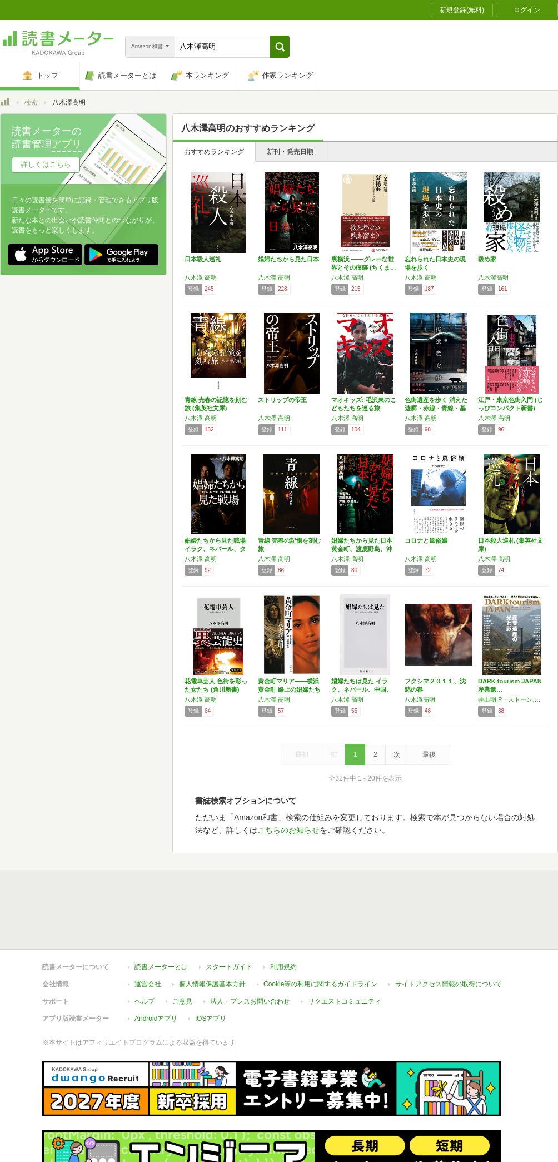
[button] (280, 47)
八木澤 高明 (201, 277)
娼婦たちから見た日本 (288, 259)
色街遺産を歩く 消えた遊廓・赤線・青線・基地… (436, 408)
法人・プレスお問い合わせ (250, 1001)
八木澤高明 (493, 277)
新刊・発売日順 (290, 152)
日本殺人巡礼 (203, 259)
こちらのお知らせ (288, 830)
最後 (429, 754)
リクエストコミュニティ (344, 1001)
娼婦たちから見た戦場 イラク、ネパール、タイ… (215, 548)
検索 (31, 102)
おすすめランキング (214, 152)
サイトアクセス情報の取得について (448, 984)
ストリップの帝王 (282, 399)
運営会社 (147, 984)
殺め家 (487, 259)
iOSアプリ (210, 1018)
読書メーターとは (161, 967)
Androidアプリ (155, 1018)
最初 (301, 754)
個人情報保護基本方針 (212, 984)
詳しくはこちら (46, 164)
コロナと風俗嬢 (426, 540)
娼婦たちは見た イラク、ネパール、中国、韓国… (361, 689)
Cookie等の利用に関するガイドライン (320, 984)
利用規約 (283, 967)
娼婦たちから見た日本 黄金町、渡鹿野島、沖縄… (361, 548)
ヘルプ (144, 1001)
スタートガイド (229, 967)
